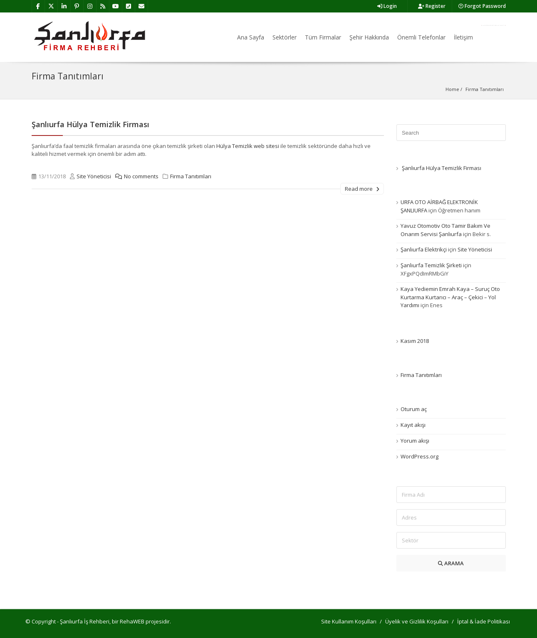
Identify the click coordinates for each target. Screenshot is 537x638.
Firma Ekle (493, 25)
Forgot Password (482, 6)
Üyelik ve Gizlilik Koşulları (416, 621)
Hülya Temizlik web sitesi (247, 146)
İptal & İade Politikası (483, 621)
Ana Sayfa (250, 37)
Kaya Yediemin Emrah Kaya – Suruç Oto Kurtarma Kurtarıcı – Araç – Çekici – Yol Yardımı (450, 297)
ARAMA (451, 563)
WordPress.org (419, 456)
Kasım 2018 (415, 341)
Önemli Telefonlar (421, 37)
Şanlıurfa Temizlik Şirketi (431, 265)
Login (387, 6)
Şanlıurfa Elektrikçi (424, 249)
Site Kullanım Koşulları (348, 621)
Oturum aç (414, 409)
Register (431, 6)
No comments (134, 176)
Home (452, 89)
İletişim (463, 37)
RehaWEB (132, 621)
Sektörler (284, 37)
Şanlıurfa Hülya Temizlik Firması (90, 124)
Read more (362, 188)
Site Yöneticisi (94, 176)
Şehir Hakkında (369, 37)
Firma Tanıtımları (190, 176)
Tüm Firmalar (323, 37)
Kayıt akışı (413, 425)
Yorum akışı (415, 440)
